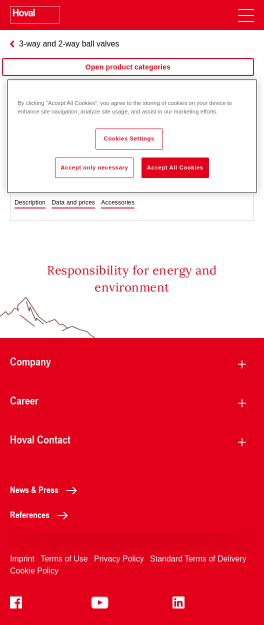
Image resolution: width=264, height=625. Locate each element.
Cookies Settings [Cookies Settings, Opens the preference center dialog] (129, 139)
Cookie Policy (34, 570)
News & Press (46, 489)
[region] (128, 77)
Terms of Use (64, 558)
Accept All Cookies (175, 167)
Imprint (22, 558)
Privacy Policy (119, 558)
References (42, 514)
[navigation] (246, 15)
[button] (30, 203)
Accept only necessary (94, 167)
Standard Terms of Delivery (198, 558)
